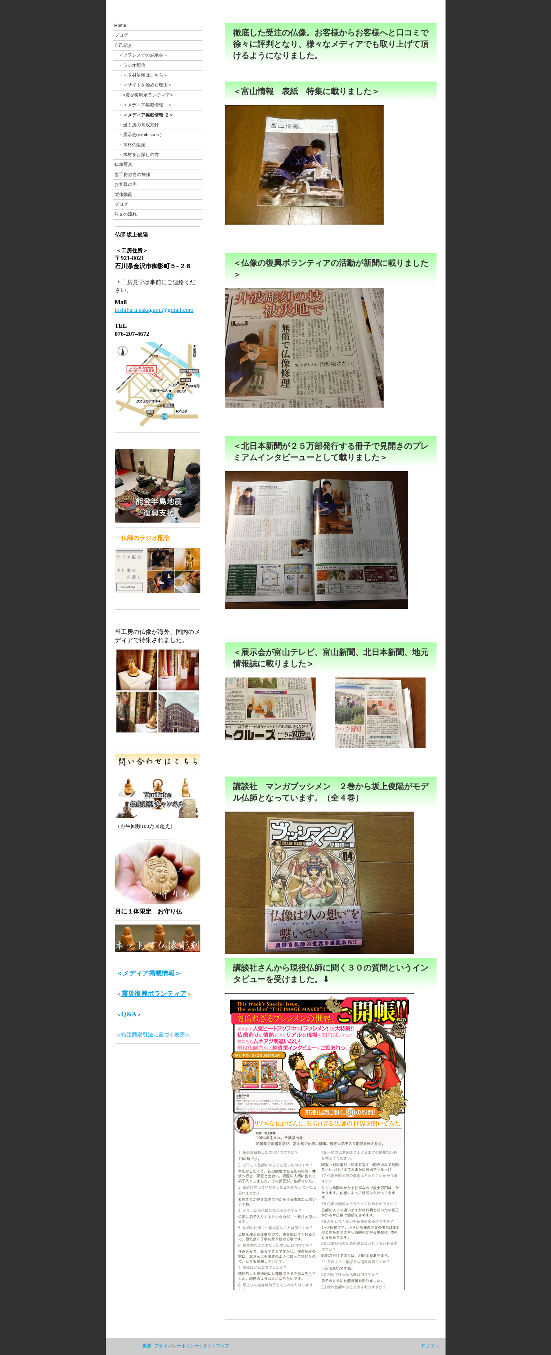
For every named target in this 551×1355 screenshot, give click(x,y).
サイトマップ (215, 1345)
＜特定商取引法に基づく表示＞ (153, 1034)
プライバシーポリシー (176, 1345)
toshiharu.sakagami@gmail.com (154, 310)
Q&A (128, 1014)
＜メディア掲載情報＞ (148, 973)
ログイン (430, 1345)
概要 (147, 1345)
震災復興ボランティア (154, 993)
